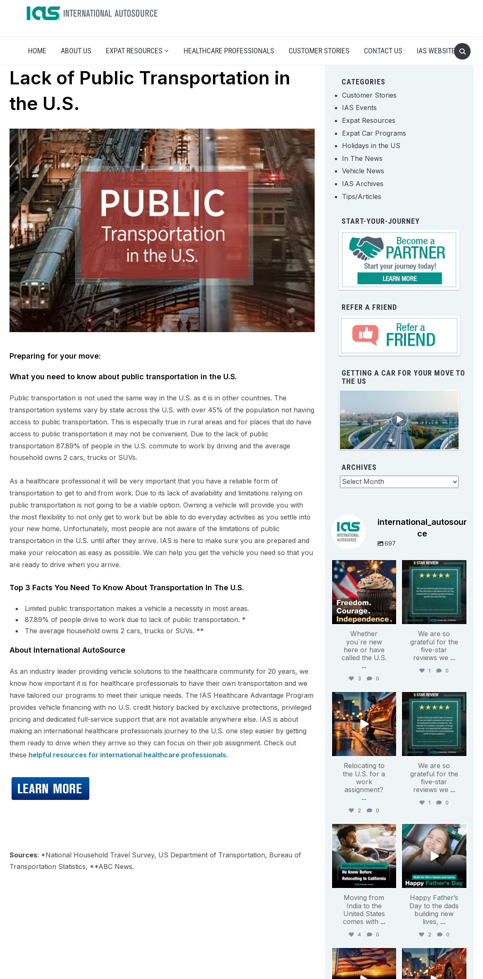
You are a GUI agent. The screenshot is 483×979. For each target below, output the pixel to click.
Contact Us (383, 50)
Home (37, 50)
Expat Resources (134, 50)
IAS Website (436, 50)
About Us (76, 50)
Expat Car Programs (374, 133)
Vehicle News (363, 171)
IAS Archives (362, 184)
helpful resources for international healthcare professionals (127, 755)
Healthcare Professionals (229, 50)
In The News (362, 158)
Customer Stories (319, 50)
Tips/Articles (361, 196)
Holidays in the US (371, 145)
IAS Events (359, 107)
